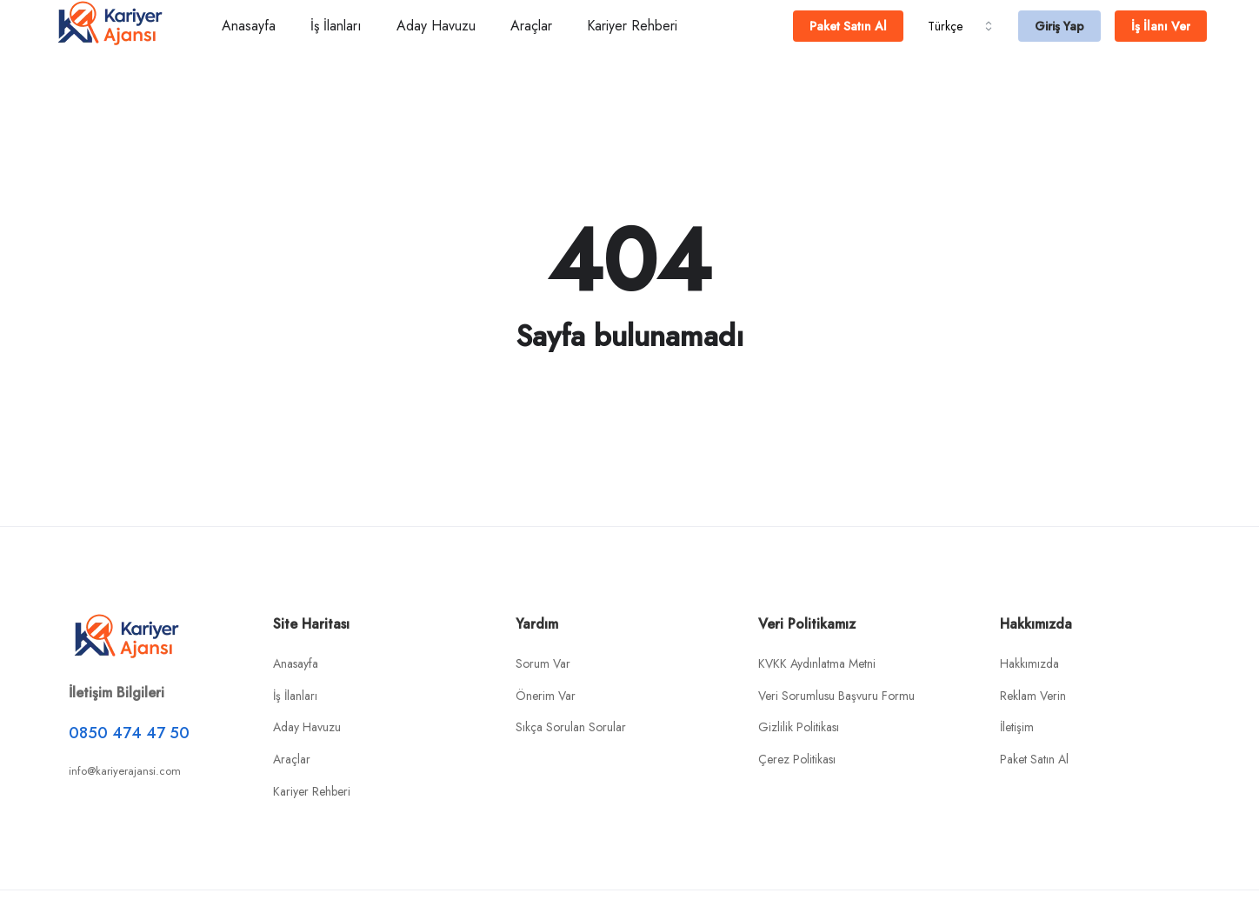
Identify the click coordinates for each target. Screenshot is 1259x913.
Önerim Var (546, 695)
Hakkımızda (1029, 663)
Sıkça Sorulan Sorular (571, 727)
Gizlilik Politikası (798, 727)
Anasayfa (249, 26)
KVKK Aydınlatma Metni (817, 663)
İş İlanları (336, 26)
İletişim (1017, 727)
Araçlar (531, 26)
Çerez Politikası (797, 759)
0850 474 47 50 (129, 733)
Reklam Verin (1033, 695)
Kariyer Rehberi (632, 26)
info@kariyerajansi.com (125, 771)
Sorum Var (543, 663)
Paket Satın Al (1034, 759)
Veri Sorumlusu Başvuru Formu (836, 695)
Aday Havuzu (436, 26)
